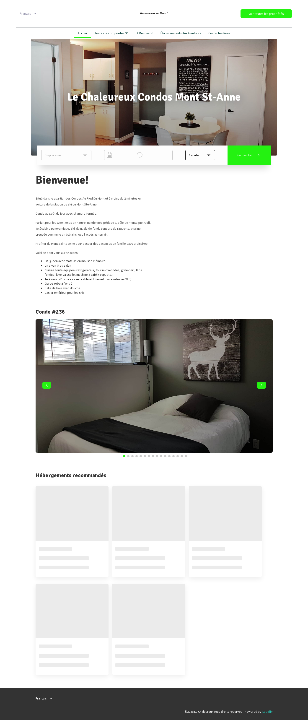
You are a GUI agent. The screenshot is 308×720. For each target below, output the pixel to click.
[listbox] (29, 13)
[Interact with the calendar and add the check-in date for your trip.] (109, 155)
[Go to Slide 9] (157, 456)
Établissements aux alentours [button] (180, 33)
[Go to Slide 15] (182, 456)
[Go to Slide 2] (128, 456)
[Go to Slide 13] (173, 456)
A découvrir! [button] (145, 33)
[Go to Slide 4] (136, 456)
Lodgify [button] (267, 712)
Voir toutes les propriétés (266, 14)
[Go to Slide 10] (161, 456)
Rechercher (249, 155)
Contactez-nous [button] (219, 33)
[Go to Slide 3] (132, 456)
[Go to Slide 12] (169, 456)
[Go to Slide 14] (177, 456)
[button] (200, 155)
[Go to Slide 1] (124, 456)
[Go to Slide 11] (165, 456)
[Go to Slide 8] (153, 456)
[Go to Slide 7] (149, 456)
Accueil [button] (83, 33)
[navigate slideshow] (46, 385)
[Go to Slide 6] (145, 456)
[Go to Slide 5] (141, 456)
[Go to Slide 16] (186, 456)
